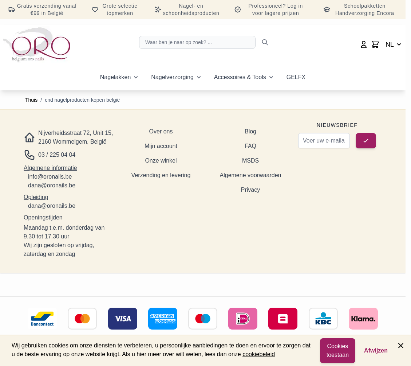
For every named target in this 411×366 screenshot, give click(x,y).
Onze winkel (161, 160)
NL (394, 44)
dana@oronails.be (51, 185)
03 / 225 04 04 (56, 155)
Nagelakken (115, 77)
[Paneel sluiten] (401, 345)
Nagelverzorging (172, 77)
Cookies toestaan (338, 350)
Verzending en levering (161, 175)
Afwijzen (376, 350)
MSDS (250, 160)
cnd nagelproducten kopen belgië (82, 100)
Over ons (161, 131)
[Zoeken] (265, 42)
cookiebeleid (258, 354)
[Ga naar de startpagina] (36, 44)
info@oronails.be (50, 177)
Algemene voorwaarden (250, 175)
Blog (250, 131)
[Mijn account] (363, 44)
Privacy (250, 190)
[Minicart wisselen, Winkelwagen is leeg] (375, 44)
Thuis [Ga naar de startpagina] (31, 100)
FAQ (250, 146)
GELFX (295, 77)
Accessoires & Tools (240, 77)
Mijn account (161, 146)
